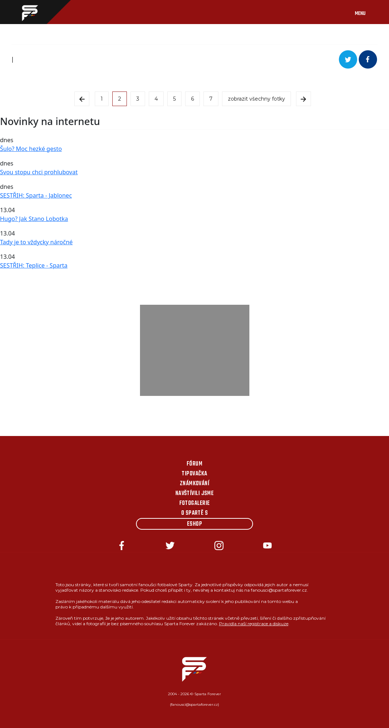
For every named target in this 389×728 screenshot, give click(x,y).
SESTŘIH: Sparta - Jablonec (36, 195)
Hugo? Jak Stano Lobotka (34, 219)
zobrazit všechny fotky (256, 99)
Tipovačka (194, 474)
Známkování (195, 483)
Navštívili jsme (194, 493)
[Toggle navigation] (367, 12)
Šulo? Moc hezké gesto (31, 149)
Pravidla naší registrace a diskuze (253, 623)
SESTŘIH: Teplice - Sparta (33, 265)
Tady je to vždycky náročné (36, 242)
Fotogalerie (194, 503)
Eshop (194, 524)
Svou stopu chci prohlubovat (39, 172)
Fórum (194, 464)
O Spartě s (194, 513)
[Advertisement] (194, 350)
